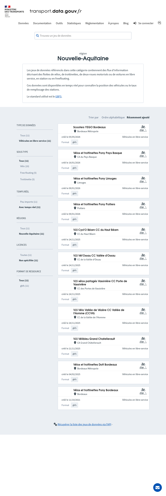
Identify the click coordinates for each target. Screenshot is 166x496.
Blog (125, 23)
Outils (59, 23)
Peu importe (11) (28, 201)
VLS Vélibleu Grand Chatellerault (94, 339)
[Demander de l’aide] (157, 487)
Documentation (42, 23)
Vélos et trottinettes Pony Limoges (95, 178)
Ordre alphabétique (113, 117)
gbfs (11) (24, 285)
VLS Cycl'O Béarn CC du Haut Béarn (95, 230)
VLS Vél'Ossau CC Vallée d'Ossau (94, 255)
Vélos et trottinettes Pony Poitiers (94, 204)
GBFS (58, 96)
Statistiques (74, 23)
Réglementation (94, 23)
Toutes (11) (26, 255)
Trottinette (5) (27, 179)
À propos (113, 23)
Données (23, 23)
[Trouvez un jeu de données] (83, 36)
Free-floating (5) (28, 172)
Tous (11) (25, 135)
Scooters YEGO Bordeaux (89, 127)
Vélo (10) (24, 166)
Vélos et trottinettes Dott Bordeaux (95, 364)
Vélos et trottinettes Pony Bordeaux (95, 390)
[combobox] (83, 36)
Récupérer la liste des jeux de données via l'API (84, 424)
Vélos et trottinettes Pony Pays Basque (97, 153)
